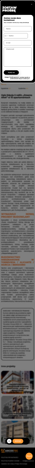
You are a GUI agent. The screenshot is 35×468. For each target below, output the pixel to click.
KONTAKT (18, 441)
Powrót (29, 456)
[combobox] (6, 35)
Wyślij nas (11, 72)
